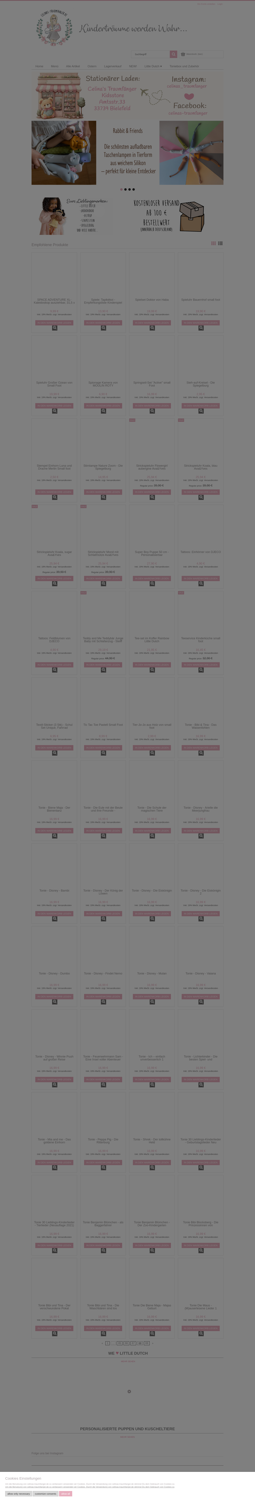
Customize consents (45, 1493)
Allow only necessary (18, 1493)
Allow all (65, 1493)
